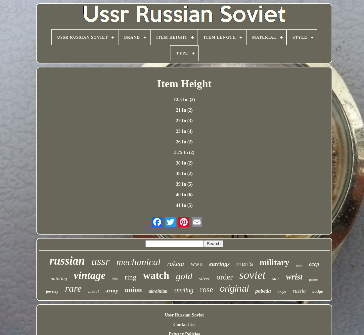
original (234, 289)
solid (299, 266)
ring (130, 277)
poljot (282, 292)
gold (184, 276)
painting (59, 278)
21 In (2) (184, 110)
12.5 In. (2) (184, 99)
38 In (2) (184, 173)
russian (67, 260)
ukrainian (158, 291)
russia (299, 291)
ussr (101, 261)
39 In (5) (184, 184)
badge (317, 291)
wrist (294, 276)
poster (313, 279)
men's (244, 263)
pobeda (263, 291)
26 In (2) (184, 141)
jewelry (52, 291)
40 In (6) (184, 194)
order (225, 277)
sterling (183, 290)
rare (73, 288)
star (275, 278)
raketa (175, 263)
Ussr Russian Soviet (184, 315)
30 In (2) (184, 163)
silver (204, 278)
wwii (197, 264)
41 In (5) (184, 205)
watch (156, 275)
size (115, 279)
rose (206, 289)
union (133, 290)
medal (93, 291)
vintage (90, 275)
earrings (219, 264)
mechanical (138, 262)
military (274, 262)
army (112, 290)
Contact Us (184, 324)
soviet (252, 275)
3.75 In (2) (184, 152)
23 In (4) (184, 131)
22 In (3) (184, 120)
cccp (314, 264)
